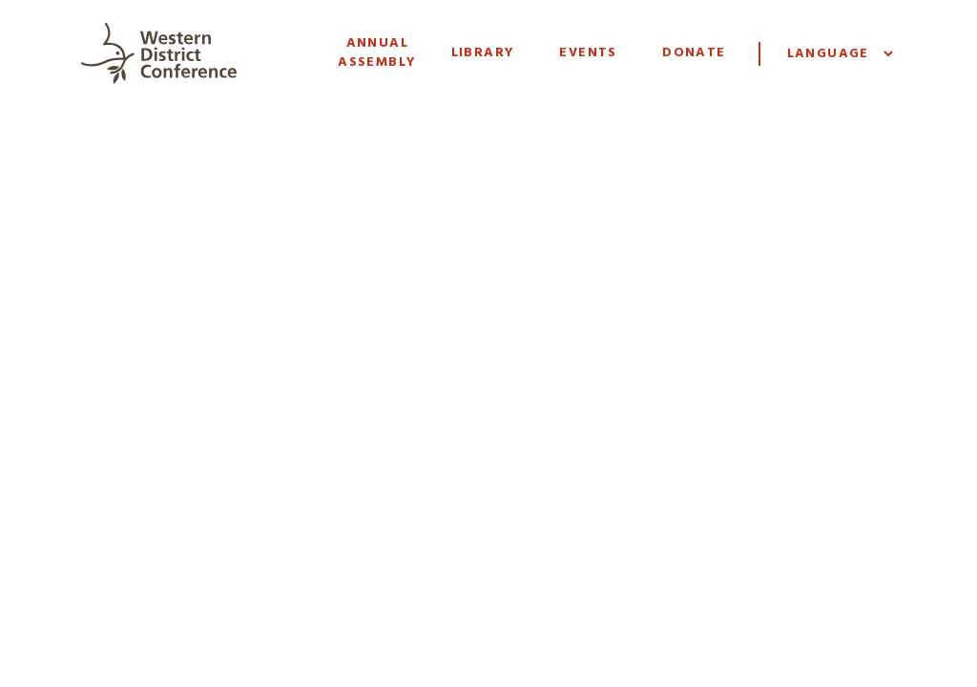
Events (587, 53)
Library (483, 53)
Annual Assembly (377, 52)
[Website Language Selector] (839, 54)
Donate (693, 53)
